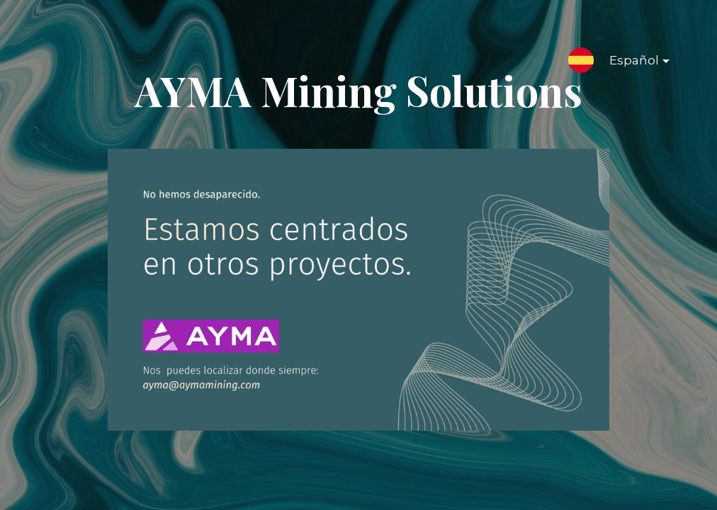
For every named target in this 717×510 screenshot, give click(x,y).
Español (628, 63)
